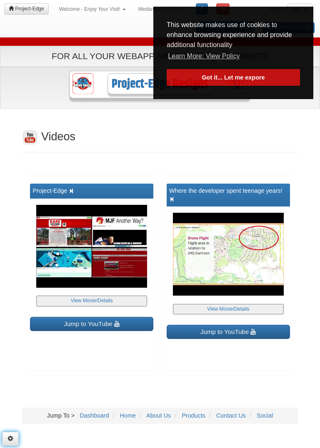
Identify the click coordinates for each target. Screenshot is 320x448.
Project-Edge (26, 9)
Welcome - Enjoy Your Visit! (92, 9)
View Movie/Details (92, 301)
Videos (48, 136)
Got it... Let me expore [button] (233, 77)
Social (264, 415)
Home (127, 415)
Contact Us (230, 415)
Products (192, 415)
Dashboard (94, 415)
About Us (158, 415)
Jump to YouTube (92, 323)
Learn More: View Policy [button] (204, 56)
